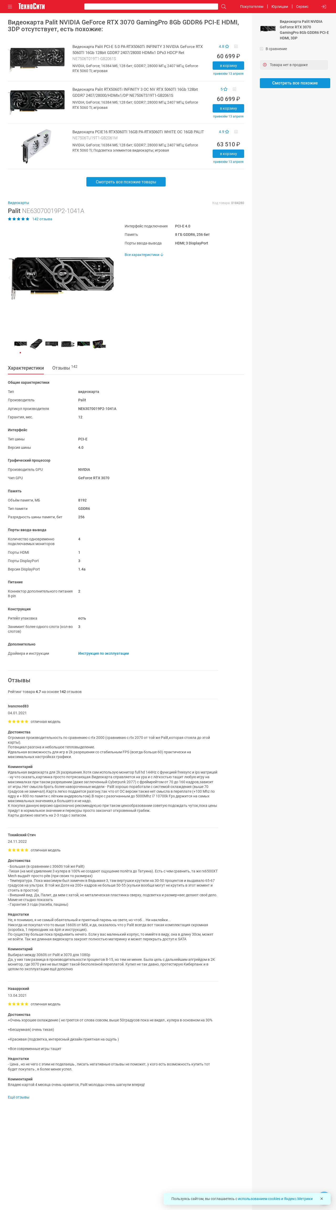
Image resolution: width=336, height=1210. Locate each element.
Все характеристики (144, 255)
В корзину (228, 65)
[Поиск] (222, 6)
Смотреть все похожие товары (126, 181)
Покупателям (251, 6)
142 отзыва (30, 219)
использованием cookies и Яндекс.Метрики (275, 1199)
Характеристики (26, 368)
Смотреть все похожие (295, 83)
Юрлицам (279, 6)
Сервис (302, 6)
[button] (58, 278)
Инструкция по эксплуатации (103, 653)
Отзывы (64, 367)
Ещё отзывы (18, 1097)
